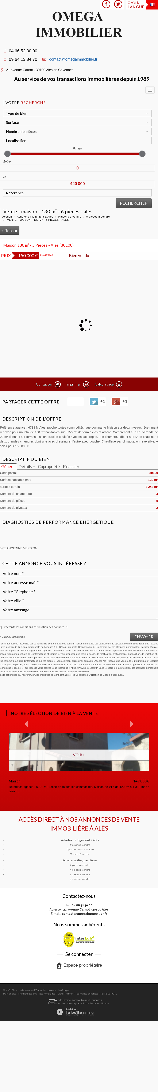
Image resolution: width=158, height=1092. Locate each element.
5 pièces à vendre (98, 216)
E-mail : (79, 984)
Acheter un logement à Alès (35, 216)
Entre (6, 161)
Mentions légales (27, 1065)
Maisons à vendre (69, 216)
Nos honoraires (47, 1065)
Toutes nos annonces (87, 1065)
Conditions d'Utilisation (87, 675)
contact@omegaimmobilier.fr (73, 59)
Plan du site (9, 1065)
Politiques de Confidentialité (54, 675)
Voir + (79, 754)
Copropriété (49, 466)
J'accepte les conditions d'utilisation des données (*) (36, 627)
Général (8, 466)
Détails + (27, 466)
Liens (60, 1065)
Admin (69, 1065)
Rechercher (133, 203)
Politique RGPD (109, 1065)
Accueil (7, 216)
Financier (71, 466)
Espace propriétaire (79, 1036)
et (4, 177)
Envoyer (144, 636)
